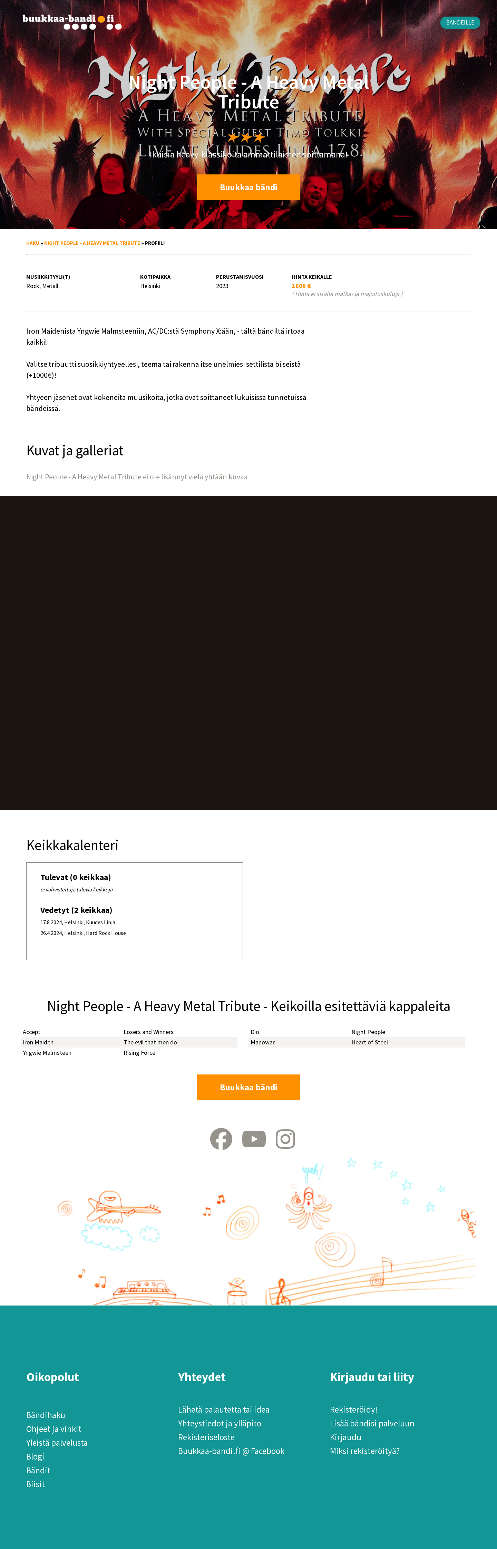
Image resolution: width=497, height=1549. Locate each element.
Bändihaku (45, 1415)
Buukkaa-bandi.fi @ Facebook (231, 1450)
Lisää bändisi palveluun (372, 1423)
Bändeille (460, 22)
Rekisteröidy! (354, 1409)
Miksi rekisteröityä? (365, 1450)
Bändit (38, 1470)
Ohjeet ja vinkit (53, 1428)
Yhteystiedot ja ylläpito (219, 1423)
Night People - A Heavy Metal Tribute (92, 243)
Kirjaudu (345, 1437)
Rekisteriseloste (206, 1437)
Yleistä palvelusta (57, 1442)
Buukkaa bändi (248, 187)
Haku (32, 243)
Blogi (35, 1456)
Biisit (35, 1484)
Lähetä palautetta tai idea (224, 1409)
